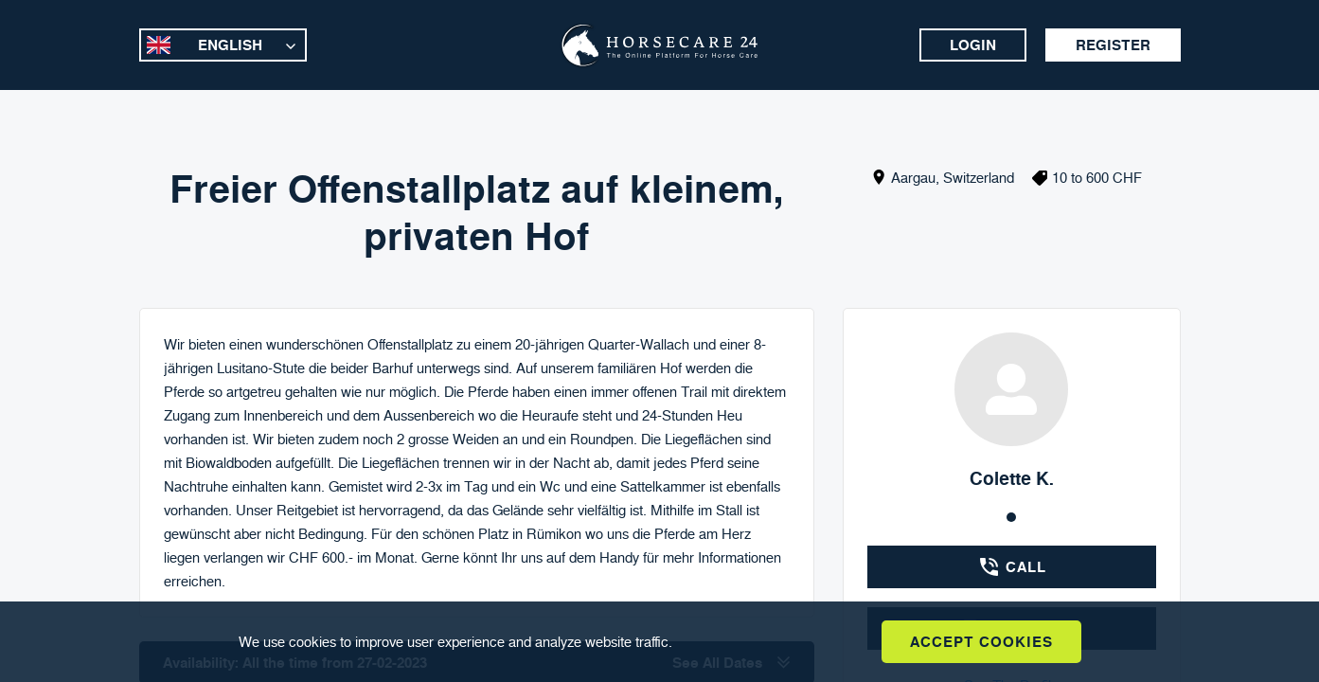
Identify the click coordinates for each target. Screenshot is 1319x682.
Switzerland (978, 178)
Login (973, 45)
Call (1011, 567)
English (230, 45)
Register (1113, 45)
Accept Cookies (981, 642)
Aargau (913, 178)
